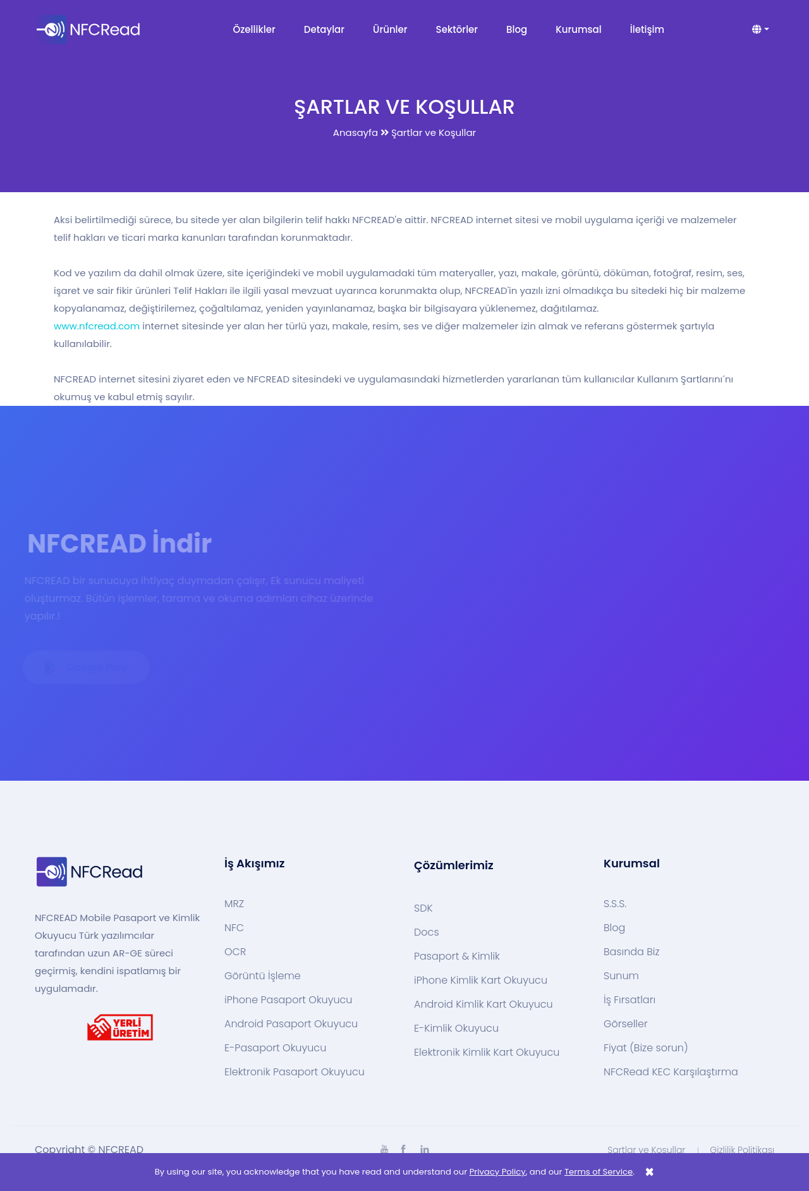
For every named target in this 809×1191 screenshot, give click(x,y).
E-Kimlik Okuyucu (456, 1028)
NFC (234, 928)
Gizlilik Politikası (742, 1150)
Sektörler (457, 29)
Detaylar (324, 29)
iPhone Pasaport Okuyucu (288, 1000)
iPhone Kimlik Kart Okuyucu (480, 980)
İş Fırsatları (629, 1000)
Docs (426, 932)
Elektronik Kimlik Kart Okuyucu (486, 1052)
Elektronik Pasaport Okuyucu (294, 1072)
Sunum (621, 976)
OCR (235, 952)
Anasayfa (355, 132)
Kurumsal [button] (578, 29)
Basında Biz (632, 952)
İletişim (647, 29)
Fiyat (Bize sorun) (646, 1048)
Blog (516, 29)
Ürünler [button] (390, 29)
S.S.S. (615, 904)
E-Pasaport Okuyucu (275, 1048)
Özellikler (254, 29)
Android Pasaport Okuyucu (291, 1024)
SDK (423, 908)
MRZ (234, 904)
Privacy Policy (498, 1172)
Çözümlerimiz (454, 865)
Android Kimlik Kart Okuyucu (483, 1004)
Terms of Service (598, 1172)
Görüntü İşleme (262, 976)
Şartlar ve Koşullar (646, 1150)
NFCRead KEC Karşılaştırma (671, 1072)
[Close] (649, 1172)
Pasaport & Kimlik (457, 956)
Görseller (626, 1024)
